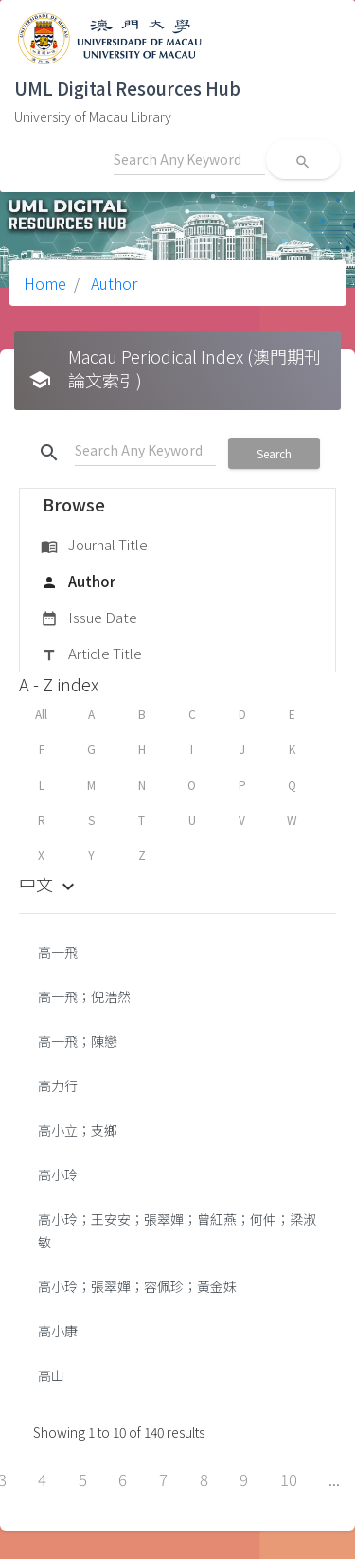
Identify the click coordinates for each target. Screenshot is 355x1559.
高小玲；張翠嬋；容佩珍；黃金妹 (137, 1286)
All (41, 714)
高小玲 (58, 1174)
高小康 (58, 1330)
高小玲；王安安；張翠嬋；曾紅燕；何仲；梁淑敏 (177, 1230)
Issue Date (89, 618)
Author (112, 283)
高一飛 (58, 951)
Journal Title (94, 545)
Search (274, 453)
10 (288, 1479)
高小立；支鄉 (77, 1129)
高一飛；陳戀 (77, 1040)
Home (45, 283)
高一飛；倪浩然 (84, 996)
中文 (49, 883)
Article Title (91, 654)
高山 (51, 1375)
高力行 (58, 1085)
